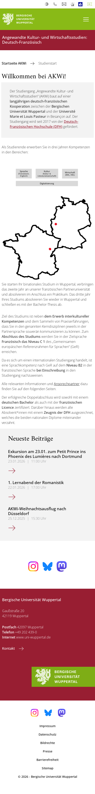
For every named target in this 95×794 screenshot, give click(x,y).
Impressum (47, 726)
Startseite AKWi (14, 63)
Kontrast (47, 4)
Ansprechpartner (67, 383)
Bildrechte (47, 743)
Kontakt (9, 648)
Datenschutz (47, 734)
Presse (47, 751)
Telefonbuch (56, 4)
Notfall (72, 4)
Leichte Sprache (81, 4)
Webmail (64, 4)
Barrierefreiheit (47, 760)
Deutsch (90, 4)
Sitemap (47, 768)
